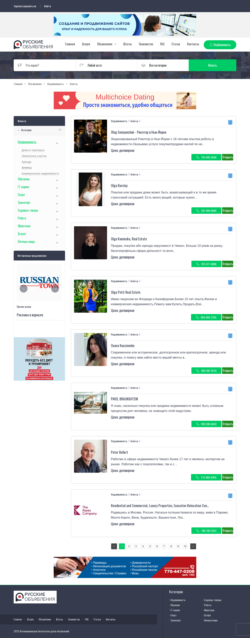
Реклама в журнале (30, 314)
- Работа (207, 605)
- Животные (208, 610)
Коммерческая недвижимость (40, 173)
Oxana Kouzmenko (123, 345)
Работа (22, 218)
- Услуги (207, 615)
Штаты (127, 44)
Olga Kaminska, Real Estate (129, 238)
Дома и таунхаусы (33, 150)
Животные (24, 226)
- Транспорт (175, 620)
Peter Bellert (119, 452)
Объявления (104, 44)
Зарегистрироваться (25, 6)
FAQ (162, 44)
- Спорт (173, 615)
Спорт (21, 194)
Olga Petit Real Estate (125, 292)
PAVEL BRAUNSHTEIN (124, 398)
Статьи (175, 44)
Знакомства (146, 44)
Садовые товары (28, 210)
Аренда (26, 161)
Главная (70, 44)
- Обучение (174, 605)
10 (185, 546)
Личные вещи (26, 241)
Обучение (23, 179)
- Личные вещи (210, 620)
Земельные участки (34, 155)
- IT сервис (174, 610)
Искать (217, 65)
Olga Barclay (119, 185)
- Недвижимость (177, 599)
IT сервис (23, 186)
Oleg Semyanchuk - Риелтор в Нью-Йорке (138, 132)
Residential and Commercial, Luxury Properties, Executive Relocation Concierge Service (168, 505)
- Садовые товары (212, 599)
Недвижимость (27, 142)
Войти (47, 6)
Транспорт (24, 202)
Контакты (193, 44)
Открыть (227, 157)
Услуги (86, 44)
